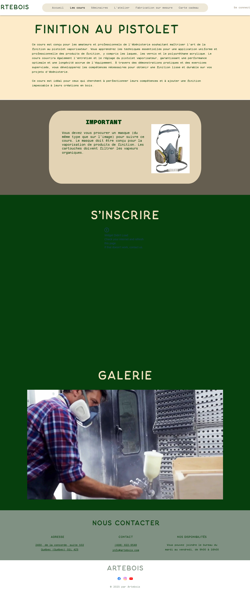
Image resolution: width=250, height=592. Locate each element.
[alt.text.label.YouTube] (131, 579)
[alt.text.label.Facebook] (119, 579)
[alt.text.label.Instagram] (125, 579)
